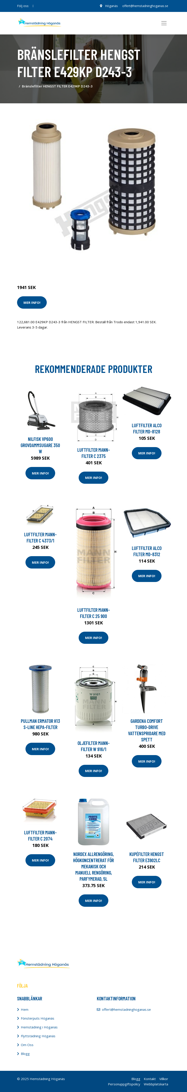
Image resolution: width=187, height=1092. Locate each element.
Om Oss (27, 1045)
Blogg (25, 1053)
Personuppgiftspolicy (124, 1084)
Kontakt (150, 1079)
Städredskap (46, 269)
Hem (24, 1009)
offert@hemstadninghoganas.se (145, 6)
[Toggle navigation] (164, 23)
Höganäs (111, 6)
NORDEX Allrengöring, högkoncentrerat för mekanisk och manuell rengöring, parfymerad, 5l (93, 866)
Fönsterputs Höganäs (37, 1018)
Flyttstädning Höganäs (38, 1036)
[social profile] (33, 6)
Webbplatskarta (156, 1084)
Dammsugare (68, 269)
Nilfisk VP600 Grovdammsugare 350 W (40, 445)
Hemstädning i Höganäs (39, 1027)
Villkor (163, 1079)
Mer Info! (31, 302)
